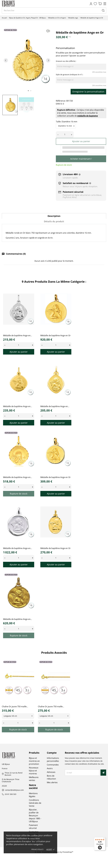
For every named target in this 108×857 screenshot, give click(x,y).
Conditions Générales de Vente (35, 803)
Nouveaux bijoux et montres (33, 770)
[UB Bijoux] (13, 4)
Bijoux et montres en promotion (34, 761)
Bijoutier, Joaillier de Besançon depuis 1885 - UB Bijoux (35, 815)
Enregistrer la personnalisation (88, 91)
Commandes (53, 764)
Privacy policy (37, 849)
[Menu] (104, 838)
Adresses (51, 772)
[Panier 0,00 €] (100, 3)
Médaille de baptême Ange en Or (55, 335)
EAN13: (59, 103)
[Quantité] (64, 134)
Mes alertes (52, 782)
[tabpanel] (27, 60)
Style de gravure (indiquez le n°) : (69, 74)
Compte (52, 752)
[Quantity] (18, 345)
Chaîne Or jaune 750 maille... (15, 706)
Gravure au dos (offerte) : (66, 61)
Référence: (61, 100)
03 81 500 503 (10, 794)
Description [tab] (54, 215)
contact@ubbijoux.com (14, 790)
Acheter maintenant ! (81, 158)
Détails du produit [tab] (54, 221)
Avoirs (50, 768)
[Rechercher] (54, 10)
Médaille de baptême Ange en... (17, 335)
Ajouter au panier (81, 141)
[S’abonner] (103, 773)
